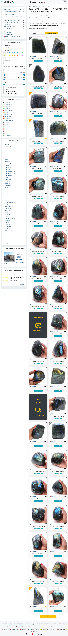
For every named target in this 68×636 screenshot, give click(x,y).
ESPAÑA (7, 112)
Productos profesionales (12, 36)
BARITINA (7, 159)
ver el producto (38, 60)
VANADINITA (8, 232)
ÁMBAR (7, 243)
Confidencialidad (19, 623)
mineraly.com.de (25, 629)
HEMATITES (8, 189)
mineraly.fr (5, 629)
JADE (6, 191)
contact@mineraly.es (45, 626)
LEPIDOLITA (8, 200)
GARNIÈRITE (8, 185)
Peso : (4, 77)
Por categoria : (6, 45)
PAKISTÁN (7, 126)
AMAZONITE (8, 148)
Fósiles (7, 24)
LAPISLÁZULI (8, 198)
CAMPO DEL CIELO (9, 234)
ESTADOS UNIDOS (9, 131)
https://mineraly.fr (56, 626)
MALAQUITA (8, 204)
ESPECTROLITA (8, 235)
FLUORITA (7, 183)
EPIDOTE (7, 181)
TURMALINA (8, 230)
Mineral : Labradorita (52, 33)
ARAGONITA (8, 155)
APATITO (7, 153)
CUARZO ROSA (8, 175)
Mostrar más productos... (48, 617)
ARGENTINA (8, 104)
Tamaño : (5, 82)
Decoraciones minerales (12, 11)
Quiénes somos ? (28, 623)
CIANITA (7, 165)
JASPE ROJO (8, 239)
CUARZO (7, 169)
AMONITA (7, 150)
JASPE (7, 192)
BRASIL (7, 106)
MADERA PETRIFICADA (10, 202)
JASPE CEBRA (8, 237)
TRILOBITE (8, 228)
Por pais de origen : (20, 66)
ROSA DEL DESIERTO (10, 218)
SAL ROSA (7, 220)
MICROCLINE (8, 206)
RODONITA (8, 216)
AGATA (7, 144)
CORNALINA (8, 167)
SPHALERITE (8, 226)
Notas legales (11, 623)
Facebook (18, 626)
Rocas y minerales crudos (12, 9)
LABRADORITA (9, 196)
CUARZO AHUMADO (10, 171)
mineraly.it (34, 629)
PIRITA (7, 212)
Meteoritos (8, 28)
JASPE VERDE (8, 241)
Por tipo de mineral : (8, 66)
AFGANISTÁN (8, 102)
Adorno (38, 6)
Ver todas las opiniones (19, 284)
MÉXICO (7, 122)
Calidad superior (9, 34)
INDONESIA (8, 114)
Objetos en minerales (11, 22)
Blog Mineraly (11, 626)
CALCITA (7, 161)
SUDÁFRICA (8, 133)
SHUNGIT (7, 224)
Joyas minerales (9, 26)
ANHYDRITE (8, 151)
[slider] (4, 75)
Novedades (7, 32)
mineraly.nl (51, 629)
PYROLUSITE (8, 214)
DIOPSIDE (7, 177)
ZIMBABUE (8, 135)
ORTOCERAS (8, 208)
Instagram (25, 626)
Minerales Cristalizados (12, 20)
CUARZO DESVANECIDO (10, 173)
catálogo (32, 6)
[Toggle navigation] (65, 2)
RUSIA (7, 128)
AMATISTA (8, 146)
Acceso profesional (48, 623)
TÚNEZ (7, 129)
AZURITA (7, 157)
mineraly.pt (60, 629)
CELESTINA (8, 163)
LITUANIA (8, 116)
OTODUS (7, 210)
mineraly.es (43, 629)
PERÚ (7, 124)
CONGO (7, 108)
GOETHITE (8, 187)
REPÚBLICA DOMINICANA (11, 110)
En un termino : (6, 60)
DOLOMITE (8, 179)
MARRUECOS (8, 118)
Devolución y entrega (38, 623)
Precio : (5, 72)
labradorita (34, 56)
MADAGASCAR (9, 120)
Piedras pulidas (9, 14)
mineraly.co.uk (14, 629)
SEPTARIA (7, 222)
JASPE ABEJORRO (9, 194)
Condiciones (4, 623)
